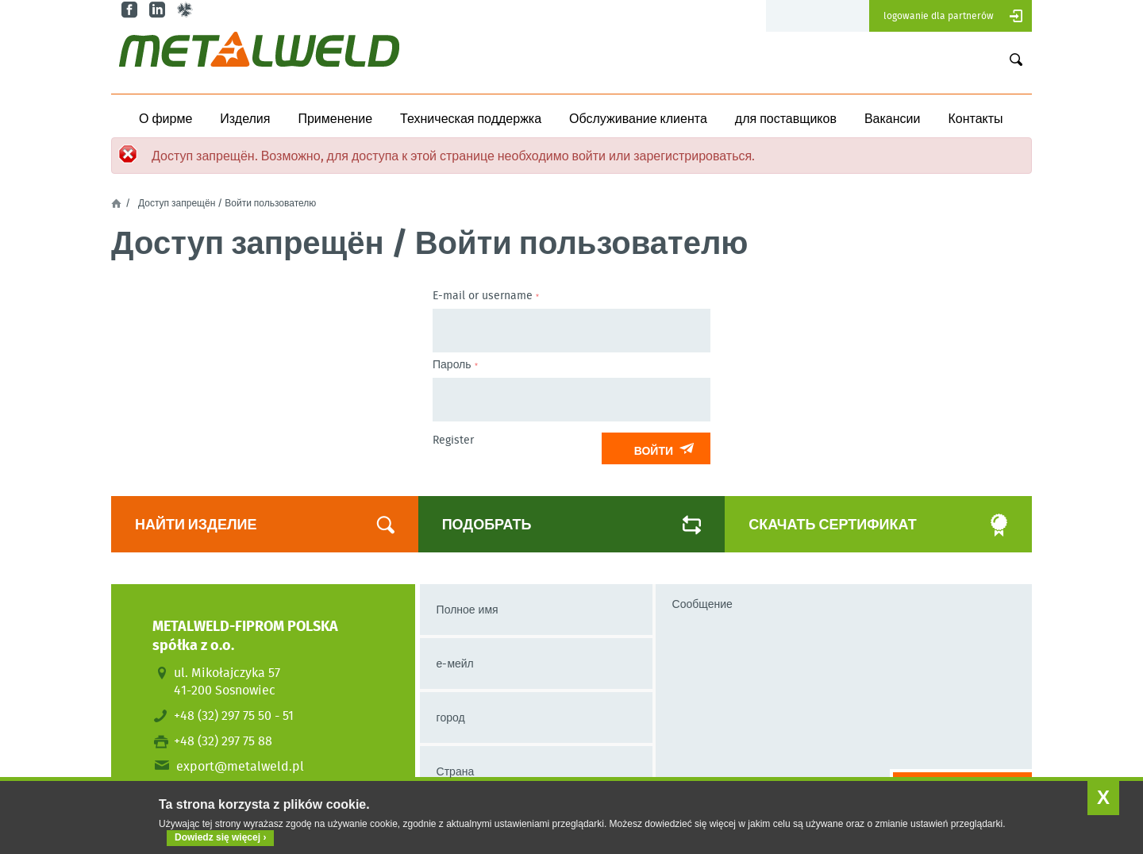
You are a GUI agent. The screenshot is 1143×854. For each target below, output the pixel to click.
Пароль (455, 364)
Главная (116, 203)
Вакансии (892, 118)
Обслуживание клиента (638, 118)
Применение (335, 118)
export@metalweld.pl (240, 766)
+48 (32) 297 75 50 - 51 (234, 715)
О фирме (165, 118)
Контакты (975, 118)
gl (187, 10)
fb (131, 10)
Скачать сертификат (860, 525)
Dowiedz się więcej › (220, 837)
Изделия (245, 118)
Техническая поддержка (470, 118)
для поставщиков (786, 118)
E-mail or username (486, 295)
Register (453, 440)
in (159, 10)
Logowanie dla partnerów (938, 15)
